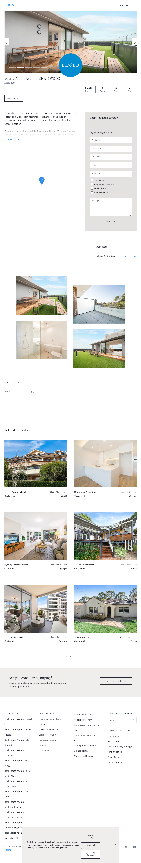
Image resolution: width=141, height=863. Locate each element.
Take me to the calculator (116, 681)
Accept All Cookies (90, 854)
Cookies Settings (90, 837)
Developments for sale (85, 746)
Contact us (113, 736)
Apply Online (114, 757)
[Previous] (6, 41)
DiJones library (81, 751)
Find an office (115, 752)
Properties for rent (83, 720)
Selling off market (48, 735)
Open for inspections (49, 730)
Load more (67, 656)
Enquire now (110, 221)
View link (131, 256)
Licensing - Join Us (117, 762)
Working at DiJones (83, 756)
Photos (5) (15, 98)
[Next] (135, 41)
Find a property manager (120, 747)
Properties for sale (83, 715)
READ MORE (10, 139)
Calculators (44, 750)
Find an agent (115, 742)
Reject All (91, 845)
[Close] (115, 844)
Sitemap (8, 850)
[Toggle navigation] (135, 5)
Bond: (7, 392)
